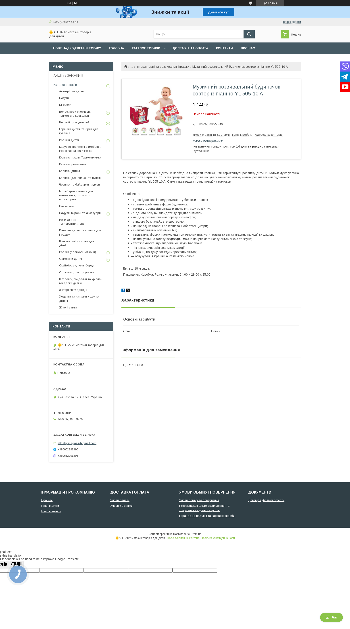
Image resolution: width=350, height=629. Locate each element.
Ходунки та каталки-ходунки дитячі (79, 298)
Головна (116, 48)
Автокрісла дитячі (71, 91)
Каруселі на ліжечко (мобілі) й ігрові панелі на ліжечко (80, 148)
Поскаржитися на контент (183, 538)
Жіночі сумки (68, 307)
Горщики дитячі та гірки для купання (78, 131)
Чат (331, 617)
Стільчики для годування (76, 272)
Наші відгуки (50, 505)
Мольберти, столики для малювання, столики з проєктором (76, 195)
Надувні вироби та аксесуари (80, 213)
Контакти (224, 48)
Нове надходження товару (77, 48)
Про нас (248, 48)
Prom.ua (196, 534)
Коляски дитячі (69, 171)
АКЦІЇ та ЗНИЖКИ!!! (68, 75)
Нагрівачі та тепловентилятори (72, 221)
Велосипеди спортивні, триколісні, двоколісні (75, 113)
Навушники (67, 206)
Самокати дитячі (71, 258)
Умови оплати (119, 500)
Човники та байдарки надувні (79, 184)
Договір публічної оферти (266, 500)
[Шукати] (249, 34)
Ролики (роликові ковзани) (77, 252)
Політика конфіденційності (218, 538)
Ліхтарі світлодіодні (73, 289)
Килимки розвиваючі (73, 164)
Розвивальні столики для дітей (76, 243)
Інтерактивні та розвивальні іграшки (162, 66)
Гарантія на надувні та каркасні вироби (207, 515)
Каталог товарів (146, 48)
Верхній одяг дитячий (74, 122)
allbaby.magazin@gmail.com (77, 443)
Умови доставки (121, 505)
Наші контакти (51, 511)
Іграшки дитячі (69, 140)
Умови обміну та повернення (199, 500)
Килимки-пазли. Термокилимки (80, 157)
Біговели (65, 104)
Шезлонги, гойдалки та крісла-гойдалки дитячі (80, 281)
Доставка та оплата (190, 48)
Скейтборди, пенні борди (76, 265)
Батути (64, 98)
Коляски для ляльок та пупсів (80, 177)
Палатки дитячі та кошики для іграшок (80, 232)
